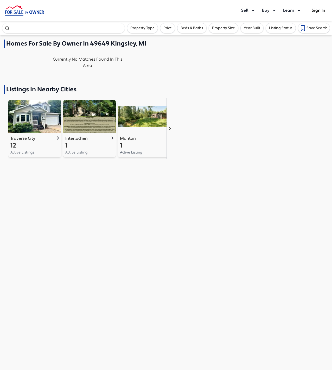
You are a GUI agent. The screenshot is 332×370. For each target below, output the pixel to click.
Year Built (252, 28)
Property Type (142, 28)
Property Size (223, 28)
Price (167, 28)
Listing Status (280, 28)
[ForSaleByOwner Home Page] (24, 10)
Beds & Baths (192, 28)
